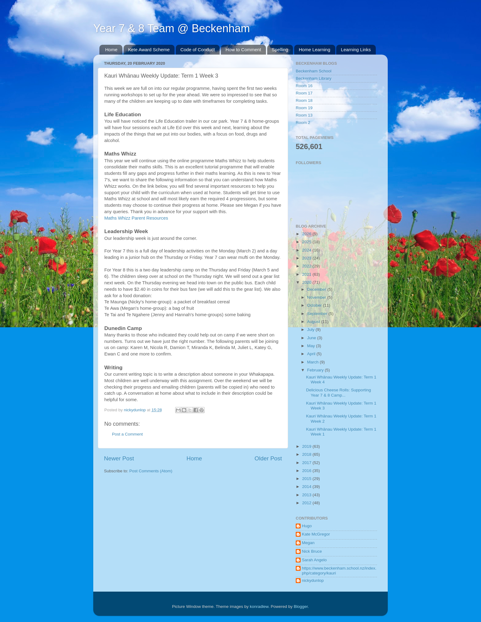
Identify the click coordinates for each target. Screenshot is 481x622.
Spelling (280, 49)
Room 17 (304, 93)
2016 (307, 470)
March (313, 362)
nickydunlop (313, 580)
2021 (307, 274)
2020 (307, 282)
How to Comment (243, 49)
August (314, 321)
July (311, 329)
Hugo (307, 526)
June (312, 338)
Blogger (301, 606)
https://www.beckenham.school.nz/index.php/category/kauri (339, 570)
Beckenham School (313, 71)
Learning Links (356, 49)
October (315, 305)
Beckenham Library (313, 78)
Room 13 (304, 115)
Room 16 (304, 85)
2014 (307, 486)
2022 (307, 266)
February (316, 370)
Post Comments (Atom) (150, 471)
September (318, 313)
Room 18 (304, 100)
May (311, 346)
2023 (307, 258)
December (317, 289)
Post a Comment (127, 434)
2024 (307, 250)
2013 (307, 495)
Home (111, 49)
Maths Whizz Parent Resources (136, 218)
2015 (307, 478)
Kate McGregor (316, 534)
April (312, 353)
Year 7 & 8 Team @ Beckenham (171, 28)
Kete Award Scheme (149, 49)
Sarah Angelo (314, 560)
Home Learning (314, 49)
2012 (307, 503)
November (317, 297)
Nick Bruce (312, 551)
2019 (307, 446)
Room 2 (303, 122)
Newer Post (119, 458)
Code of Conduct (197, 49)
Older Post (268, 458)
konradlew (259, 606)
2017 (307, 462)
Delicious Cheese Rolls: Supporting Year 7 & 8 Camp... (338, 392)
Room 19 (304, 108)
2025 (307, 242)
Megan (308, 542)
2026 (307, 234)
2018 (307, 454)
